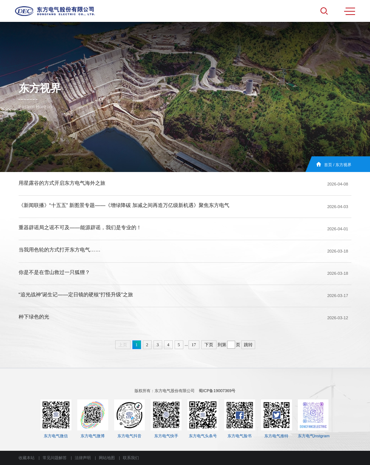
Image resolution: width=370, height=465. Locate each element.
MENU (349, 11)
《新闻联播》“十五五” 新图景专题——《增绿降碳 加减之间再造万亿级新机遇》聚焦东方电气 (124, 205)
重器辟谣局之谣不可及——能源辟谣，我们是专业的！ (80, 227)
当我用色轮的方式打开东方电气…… (60, 250)
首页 (328, 165)
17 (194, 344)
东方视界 (343, 165)
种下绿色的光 (34, 317)
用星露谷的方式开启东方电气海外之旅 (62, 183)
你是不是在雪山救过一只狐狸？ (54, 272)
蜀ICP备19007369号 (217, 390)
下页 (209, 344)
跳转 (248, 344)
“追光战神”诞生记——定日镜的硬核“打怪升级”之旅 (76, 294)
